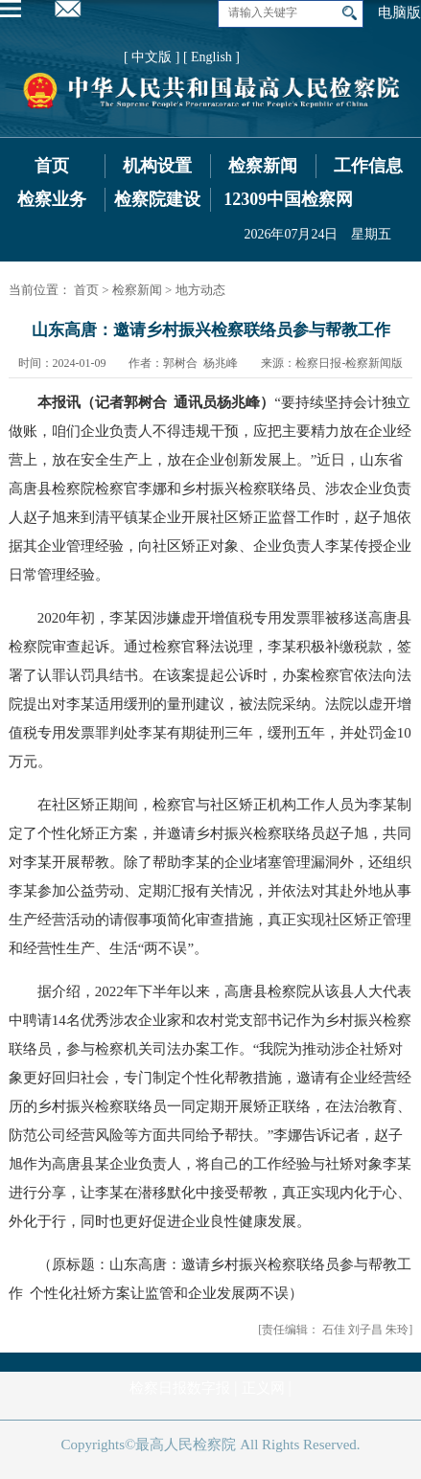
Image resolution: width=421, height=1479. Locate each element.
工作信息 (368, 165)
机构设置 (157, 165)
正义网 (263, 1388)
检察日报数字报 (179, 1388)
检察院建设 (157, 199)
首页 (52, 165)
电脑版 (399, 12)
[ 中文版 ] (151, 57)
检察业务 (51, 199)
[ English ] (211, 57)
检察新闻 (262, 165)
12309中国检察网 (288, 199)
